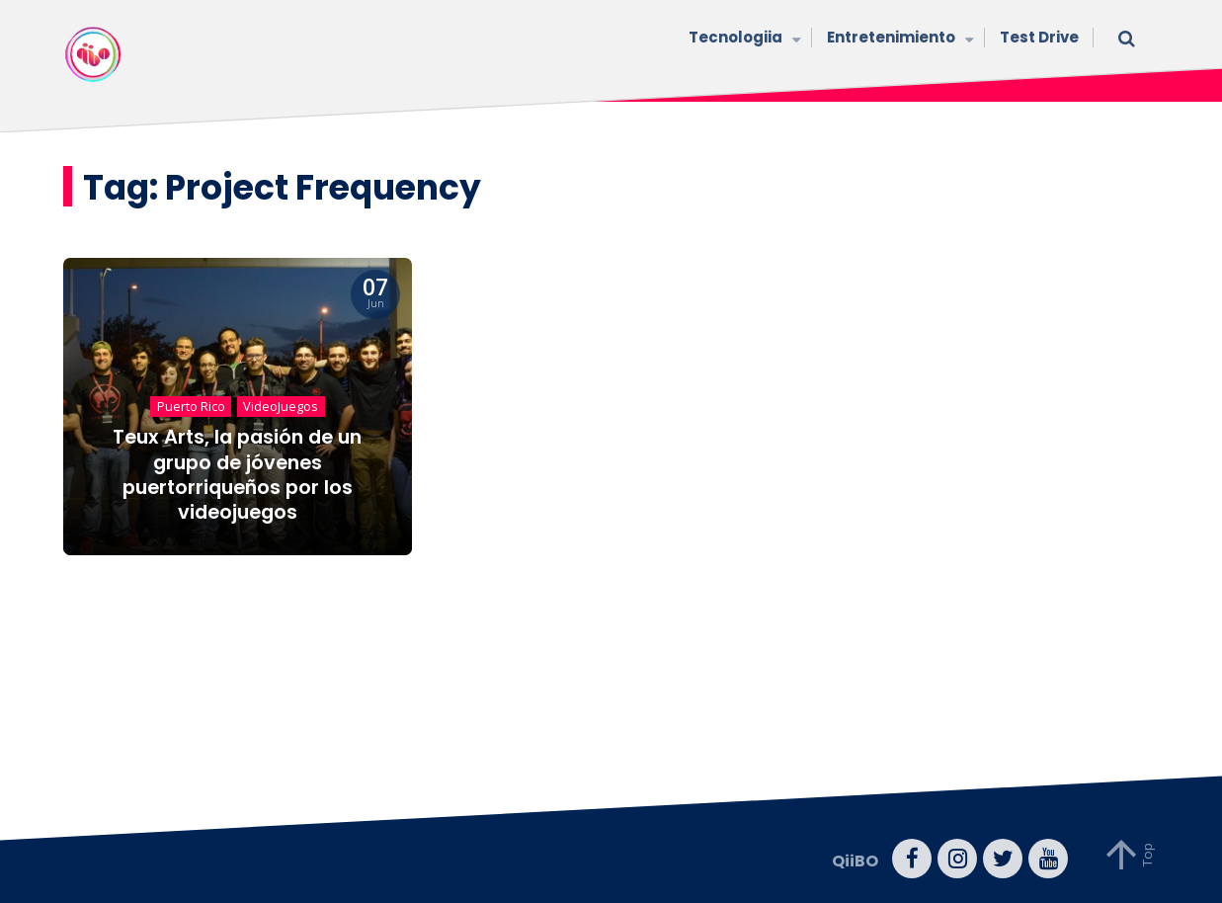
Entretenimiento (898, 39)
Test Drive (1039, 37)
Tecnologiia (743, 39)
